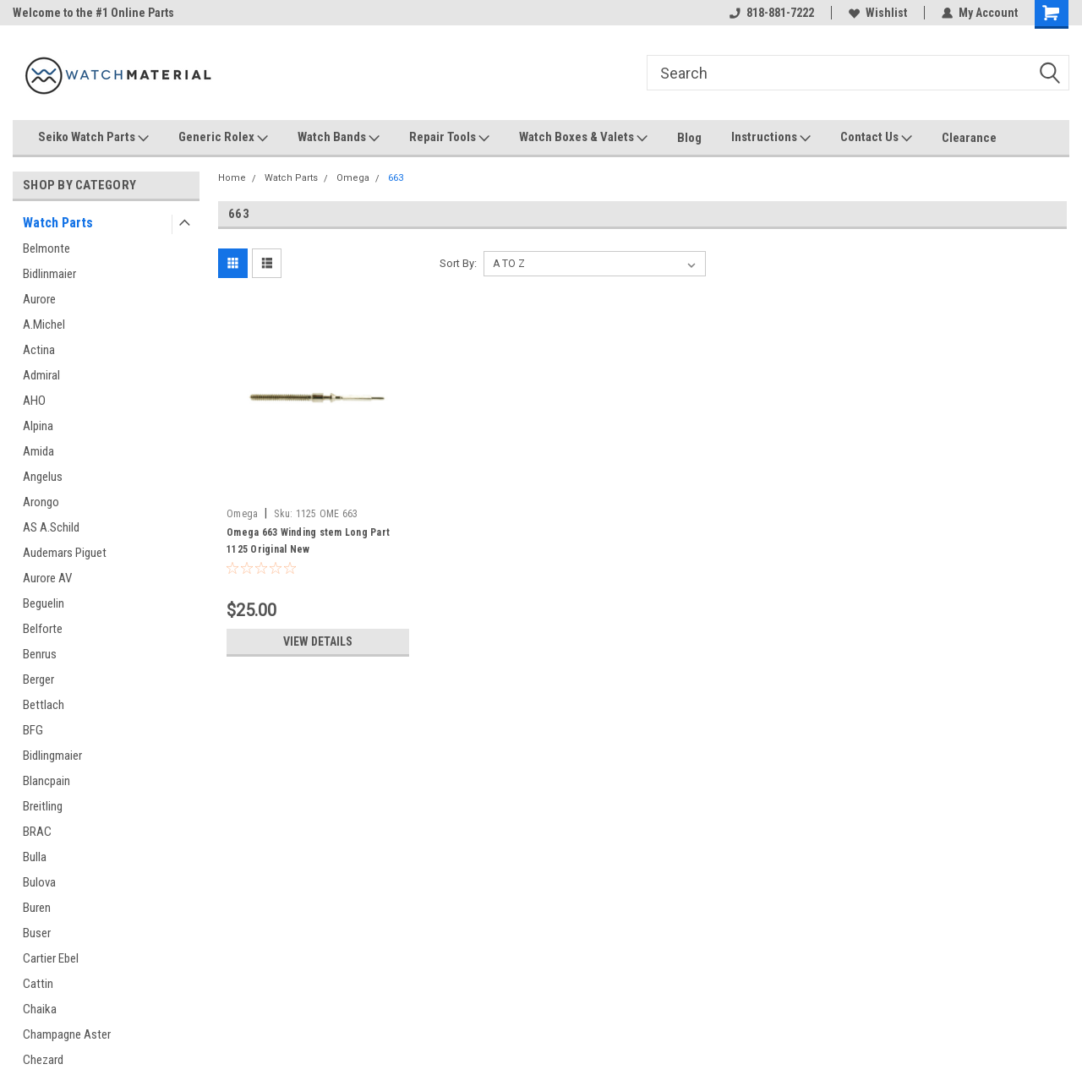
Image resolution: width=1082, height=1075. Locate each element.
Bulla (34, 857)
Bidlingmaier (52, 755)
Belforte (43, 628)
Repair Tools (449, 137)
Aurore (39, 299)
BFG (33, 730)
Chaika (40, 1009)
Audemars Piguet (65, 552)
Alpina (38, 426)
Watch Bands (339, 137)
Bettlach (43, 704)
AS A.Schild (51, 527)
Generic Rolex (223, 137)
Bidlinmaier (49, 273)
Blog (689, 137)
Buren (37, 907)
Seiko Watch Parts (93, 137)
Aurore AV (47, 578)
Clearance (969, 137)
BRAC (37, 831)
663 (395, 177)
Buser (37, 933)
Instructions (771, 137)
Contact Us (876, 137)
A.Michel (44, 324)
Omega (352, 177)
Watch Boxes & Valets (583, 137)
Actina (39, 349)
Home (232, 177)
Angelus (43, 476)
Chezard (43, 1059)
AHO (34, 400)
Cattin (38, 983)
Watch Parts (58, 223)
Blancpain (46, 781)
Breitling (43, 806)
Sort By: (458, 263)
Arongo (41, 502)
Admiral (41, 375)
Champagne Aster (67, 1034)
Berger (38, 679)
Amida (38, 451)
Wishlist (878, 12)
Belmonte (46, 248)
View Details (317, 641)
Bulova (39, 882)
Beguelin (43, 603)
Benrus (40, 654)
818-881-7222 (772, 12)
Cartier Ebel (51, 958)
